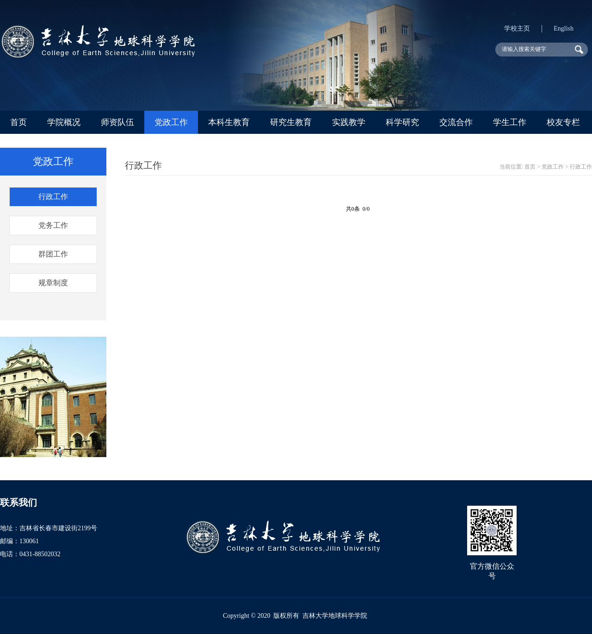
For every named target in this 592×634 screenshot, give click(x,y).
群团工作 (53, 254)
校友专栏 (563, 122)
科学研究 (402, 122)
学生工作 (509, 122)
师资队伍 (117, 122)
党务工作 (53, 225)
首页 (18, 122)
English (564, 28)
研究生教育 (291, 122)
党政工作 (171, 122)
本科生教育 (229, 122)
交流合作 (456, 122)
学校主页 (517, 28)
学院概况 (63, 122)
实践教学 (348, 122)
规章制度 (53, 283)
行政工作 (53, 197)
